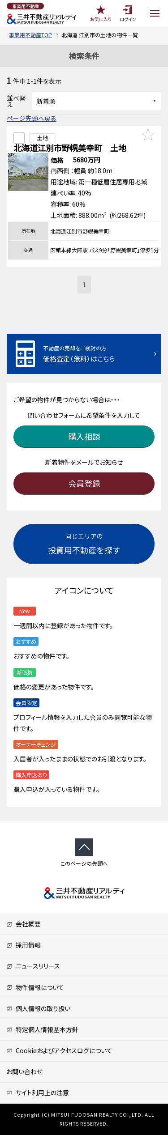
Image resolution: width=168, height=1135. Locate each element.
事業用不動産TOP (30, 34)
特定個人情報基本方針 (42, 1029)
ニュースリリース (33, 965)
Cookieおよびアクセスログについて (59, 1050)
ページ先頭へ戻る (31, 118)
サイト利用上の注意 (37, 1092)
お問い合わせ (24, 1071)
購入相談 (84, 436)
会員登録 (84, 483)
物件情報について (35, 987)
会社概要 (23, 923)
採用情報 (23, 944)
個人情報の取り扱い (38, 1008)
